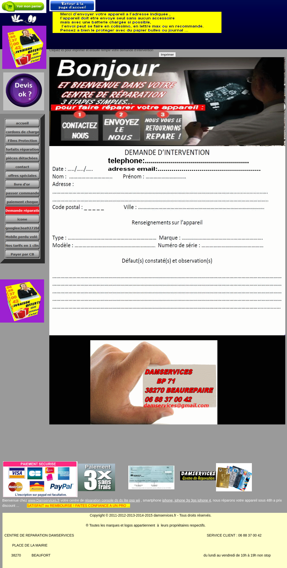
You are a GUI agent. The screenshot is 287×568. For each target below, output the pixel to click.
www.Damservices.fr (44, 500)
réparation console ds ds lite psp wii (112, 500)
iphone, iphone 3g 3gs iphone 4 (186, 500)
